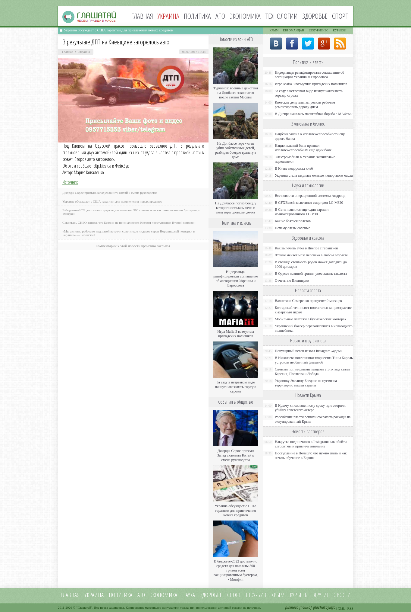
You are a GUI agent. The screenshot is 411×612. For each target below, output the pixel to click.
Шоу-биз (256, 595)
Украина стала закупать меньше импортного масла (314, 175)
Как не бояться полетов (293, 221)
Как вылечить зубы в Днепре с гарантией (306, 248)
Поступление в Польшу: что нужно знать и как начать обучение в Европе (311, 455)
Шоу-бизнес (318, 30)
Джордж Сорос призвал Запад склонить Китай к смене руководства (109, 192)
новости (340, 595)
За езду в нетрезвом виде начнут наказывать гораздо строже (235, 386)
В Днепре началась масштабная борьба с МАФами (314, 114)
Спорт (340, 16)
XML (341, 608)
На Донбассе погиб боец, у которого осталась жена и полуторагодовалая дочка (235, 207)
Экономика (245, 16)
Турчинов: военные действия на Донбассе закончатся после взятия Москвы (235, 92)
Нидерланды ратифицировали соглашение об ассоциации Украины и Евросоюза (235, 278)
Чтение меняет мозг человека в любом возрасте (311, 255)
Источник (70, 182)
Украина (84, 51)
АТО (220, 16)
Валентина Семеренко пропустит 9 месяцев (308, 301)
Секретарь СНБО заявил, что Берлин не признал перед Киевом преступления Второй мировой (129, 222)
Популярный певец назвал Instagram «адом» (308, 351)
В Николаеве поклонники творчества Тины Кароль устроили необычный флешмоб (314, 360)
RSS (350, 608)
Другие (321, 595)
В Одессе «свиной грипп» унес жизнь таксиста (311, 273)
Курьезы (340, 30)
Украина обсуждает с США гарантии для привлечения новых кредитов (118, 30)
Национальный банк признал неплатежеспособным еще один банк (303, 147)
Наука (188, 595)
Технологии (281, 16)
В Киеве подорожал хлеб (294, 168)
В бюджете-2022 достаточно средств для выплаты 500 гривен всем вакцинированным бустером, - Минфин (236, 570)
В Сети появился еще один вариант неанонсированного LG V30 (302, 211)
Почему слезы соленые (292, 228)
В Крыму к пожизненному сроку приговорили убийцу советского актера (310, 407)
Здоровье (315, 16)
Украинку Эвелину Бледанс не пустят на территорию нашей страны (306, 383)
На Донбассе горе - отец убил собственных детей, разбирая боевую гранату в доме (235, 150)
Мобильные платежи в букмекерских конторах (310, 319)
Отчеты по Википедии (292, 280)
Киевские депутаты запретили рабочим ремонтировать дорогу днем (305, 104)
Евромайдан (293, 30)
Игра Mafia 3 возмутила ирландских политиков (235, 333)
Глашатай (84, 607)
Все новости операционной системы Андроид (310, 196)
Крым (273, 30)
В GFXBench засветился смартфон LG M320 (309, 202)
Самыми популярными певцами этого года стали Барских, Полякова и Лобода (312, 371)
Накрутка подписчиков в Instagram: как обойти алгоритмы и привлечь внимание (311, 444)
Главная (142, 16)
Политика (197, 16)
